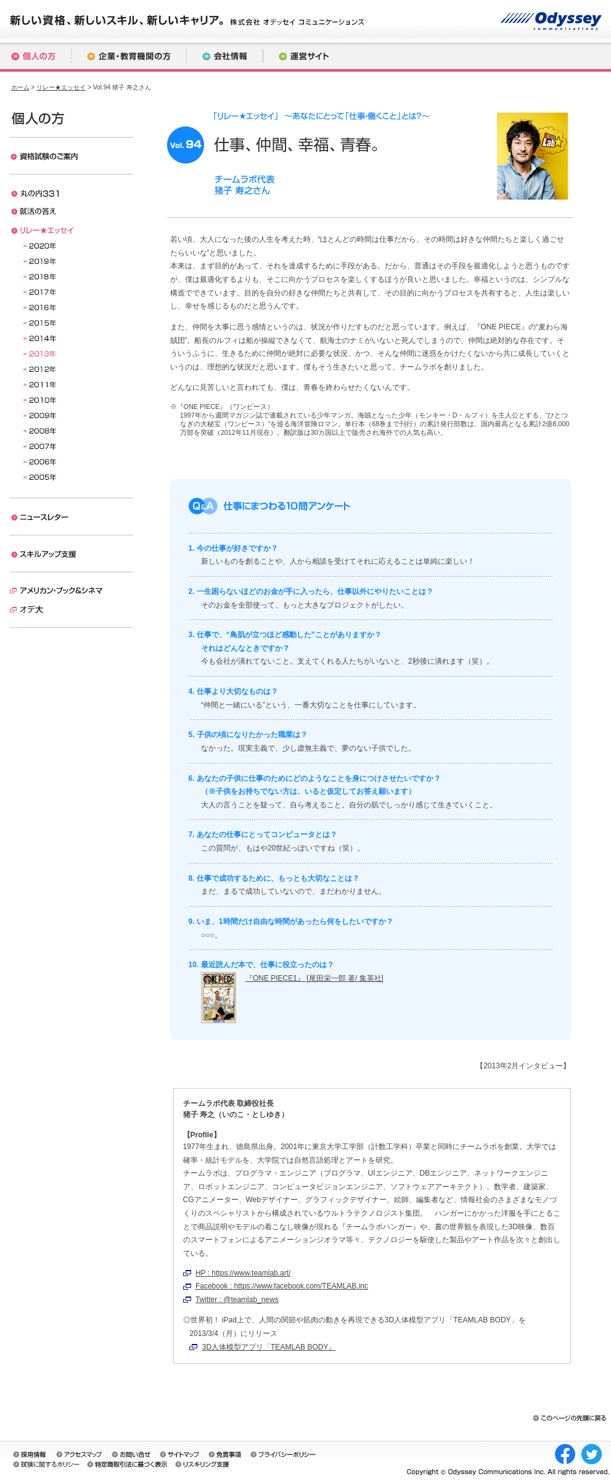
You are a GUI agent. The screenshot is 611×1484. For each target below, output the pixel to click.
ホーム (20, 87)
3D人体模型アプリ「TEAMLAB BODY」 (269, 1347)
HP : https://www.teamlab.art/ (243, 1273)
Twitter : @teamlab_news (237, 1299)
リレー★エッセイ (61, 87)
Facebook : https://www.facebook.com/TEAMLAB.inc (281, 1286)
